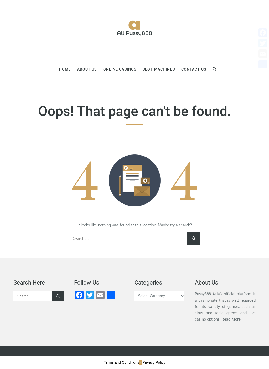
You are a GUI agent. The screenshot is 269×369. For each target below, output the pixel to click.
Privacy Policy (153, 362)
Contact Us (193, 69)
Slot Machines (159, 69)
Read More (231, 319)
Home (65, 69)
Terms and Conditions (121, 362)
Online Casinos (120, 69)
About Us (87, 69)
